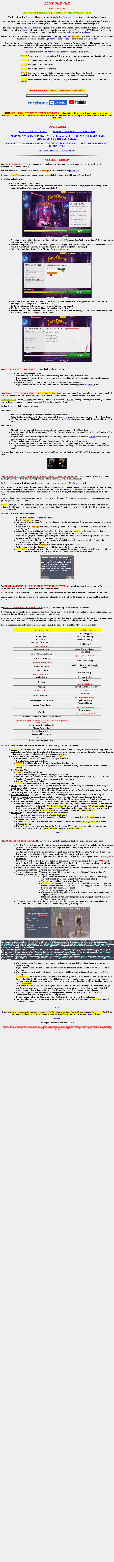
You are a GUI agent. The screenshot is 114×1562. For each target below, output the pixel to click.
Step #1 (67, 419)
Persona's (52, 39)
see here (26, 30)
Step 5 (75, 483)
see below (74, 171)
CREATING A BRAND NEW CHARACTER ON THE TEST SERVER (40, 143)
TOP (57, 832)
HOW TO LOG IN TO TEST (33, 131)
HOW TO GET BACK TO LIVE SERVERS (74, 131)
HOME (57, 1018)
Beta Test (31, 21)
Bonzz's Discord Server (92, 1014)
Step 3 (90, 385)
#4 (26, 1001)
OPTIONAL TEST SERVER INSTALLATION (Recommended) (39, 136)
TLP (47, 52)
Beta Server (63, 17)
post (45, 874)
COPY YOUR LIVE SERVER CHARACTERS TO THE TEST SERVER (71, 137)
